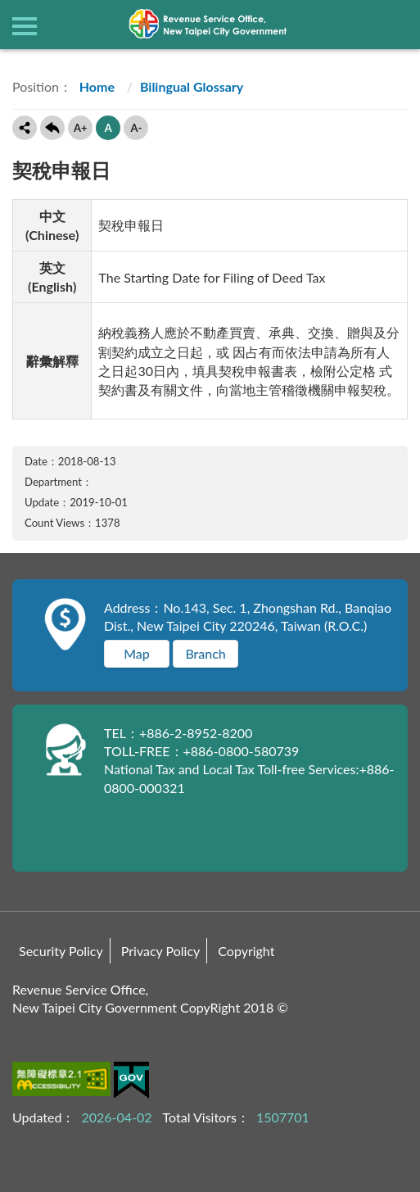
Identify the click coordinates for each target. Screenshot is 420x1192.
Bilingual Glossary (191, 86)
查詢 (395, 24)
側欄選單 (24, 26)
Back (52, 128)
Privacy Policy (161, 951)
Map (137, 653)
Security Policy (61, 951)
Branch (205, 653)
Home (95, 86)
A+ (81, 127)
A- (136, 127)
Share (24, 128)
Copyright (246, 951)
